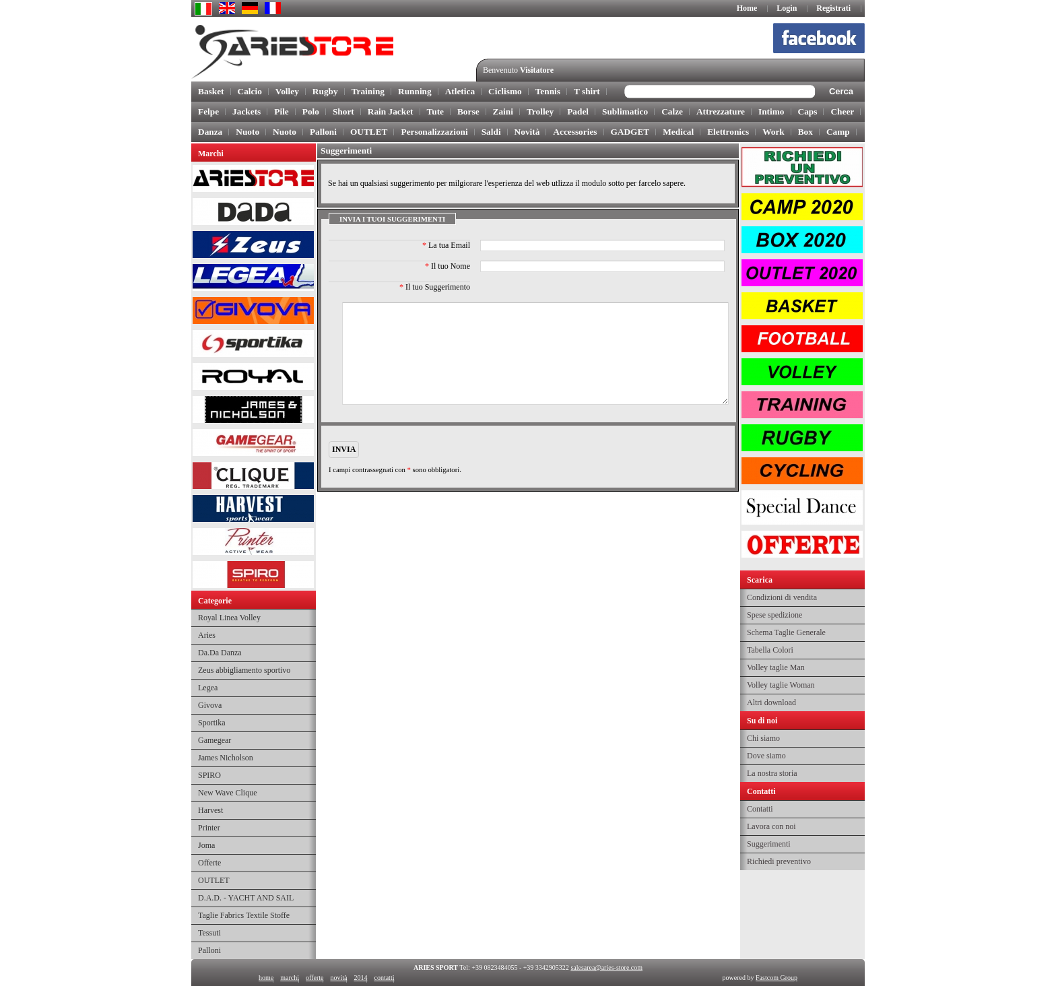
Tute (435, 111)
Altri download (771, 702)
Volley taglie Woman (781, 685)
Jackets (246, 111)
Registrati (833, 8)
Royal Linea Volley (229, 617)
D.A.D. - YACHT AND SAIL (246, 897)
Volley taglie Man (776, 667)
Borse (468, 111)
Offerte (209, 862)
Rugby (325, 91)
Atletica (460, 91)
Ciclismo (505, 91)
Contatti (760, 809)
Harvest (210, 810)
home (266, 977)
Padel (578, 111)
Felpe (208, 111)
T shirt (587, 91)
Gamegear (214, 740)
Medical (678, 132)
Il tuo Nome (447, 266)
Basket (211, 91)
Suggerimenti (769, 844)
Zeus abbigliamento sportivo (244, 670)
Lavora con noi (771, 826)
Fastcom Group (776, 977)
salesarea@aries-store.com (606, 967)
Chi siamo (763, 738)
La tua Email (446, 245)
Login (787, 8)
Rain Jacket (391, 111)
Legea (208, 687)
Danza (210, 132)
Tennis (547, 91)
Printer (209, 827)
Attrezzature (720, 111)
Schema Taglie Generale (786, 632)
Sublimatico (625, 111)
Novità (527, 132)
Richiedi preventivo (779, 861)
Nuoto (247, 132)
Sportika (212, 722)
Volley (287, 91)
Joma (206, 845)
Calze (672, 111)
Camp (838, 132)
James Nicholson (225, 757)
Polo (310, 111)
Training (368, 91)
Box (805, 132)
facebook (824, 41)
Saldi (491, 132)
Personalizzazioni (434, 132)
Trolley (540, 111)
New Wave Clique (227, 792)
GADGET (630, 132)
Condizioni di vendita (782, 597)
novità (338, 977)
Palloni (323, 132)
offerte (314, 977)
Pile (281, 111)
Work (773, 132)
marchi (289, 977)
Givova (210, 705)
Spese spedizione (774, 615)
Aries (207, 635)
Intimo (771, 111)
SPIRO (209, 775)
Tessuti (209, 933)
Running (415, 91)
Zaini (503, 111)
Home (747, 8)
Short (343, 111)
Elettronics (728, 132)
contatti (384, 977)
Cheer (842, 111)
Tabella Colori (770, 650)
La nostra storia (772, 773)
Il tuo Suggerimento (434, 287)
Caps (808, 111)
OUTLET (369, 132)
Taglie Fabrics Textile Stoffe (244, 915)
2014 (360, 977)
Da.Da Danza (220, 652)
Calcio (250, 91)
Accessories (575, 132)
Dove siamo (766, 755)
